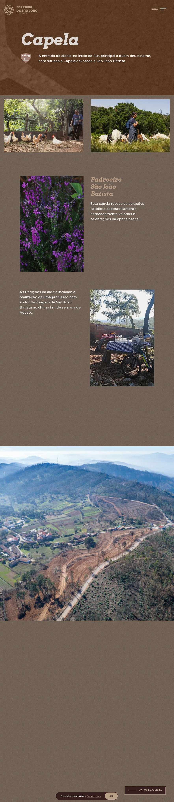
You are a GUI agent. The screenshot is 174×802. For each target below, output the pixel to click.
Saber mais (94, 796)
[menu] (158, 9)
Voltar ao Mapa (150, 790)
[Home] (38, 10)
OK (111, 796)
